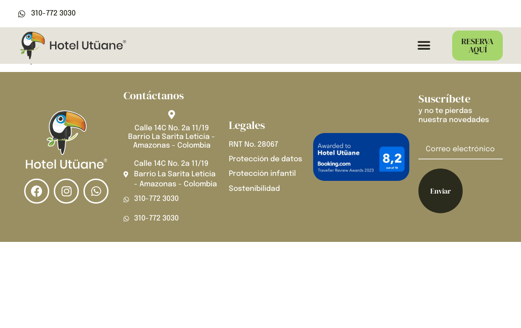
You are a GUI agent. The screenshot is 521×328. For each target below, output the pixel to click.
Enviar (440, 191)
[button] (423, 46)
